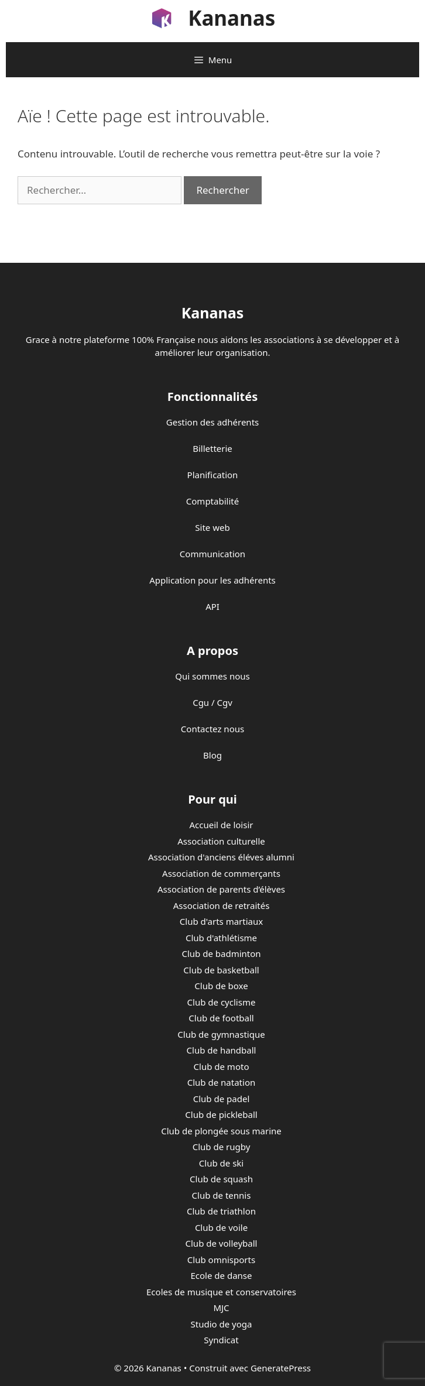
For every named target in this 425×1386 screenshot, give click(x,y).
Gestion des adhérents (212, 422)
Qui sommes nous (212, 676)
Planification (212, 475)
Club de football (220, 1018)
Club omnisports (221, 1259)
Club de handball (221, 1050)
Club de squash (221, 1179)
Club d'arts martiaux (221, 921)
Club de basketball (221, 970)
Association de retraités (221, 905)
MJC (221, 1307)
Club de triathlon (221, 1211)
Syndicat (221, 1340)
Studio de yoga (221, 1324)
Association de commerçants (221, 873)
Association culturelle (221, 841)
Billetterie (212, 448)
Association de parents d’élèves (221, 889)
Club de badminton (221, 953)
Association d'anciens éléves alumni (221, 857)
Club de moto (221, 1066)
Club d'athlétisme (221, 938)
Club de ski (221, 1163)
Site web (212, 527)
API (212, 606)
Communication (212, 554)
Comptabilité (212, 501)
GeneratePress (281, 1368)
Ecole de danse (221, 1275)
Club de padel (221, 1098)
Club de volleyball (222, 1243)
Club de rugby (222, 1146)
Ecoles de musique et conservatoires (221, 1292)
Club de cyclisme (221, 1002)
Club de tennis (221, 1195)
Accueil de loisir (221, 825)
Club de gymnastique (221, 1034)
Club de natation (221, 1082)
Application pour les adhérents (212, 580)
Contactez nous (212, 729)
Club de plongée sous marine (221, 1131)
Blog (212, 755)
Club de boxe (221, 986)
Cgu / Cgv (212, 702)
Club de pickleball (221, 1114)
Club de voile (221, 1227)
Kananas (231, 18)
